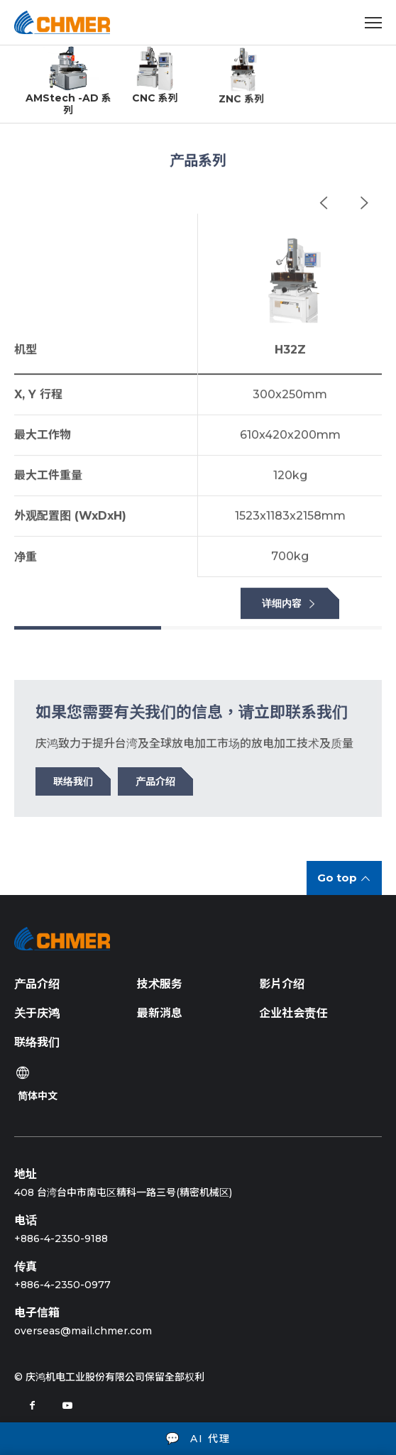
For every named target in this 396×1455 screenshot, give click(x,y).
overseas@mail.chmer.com (83, 1330)
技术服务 (159, 984)
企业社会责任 (293, 1013)
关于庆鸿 (37, 1013)
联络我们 (37, 1042)
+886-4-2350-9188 (61, 1238)
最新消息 (159, 1013)
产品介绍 (37, 984)
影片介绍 (281, 984)
